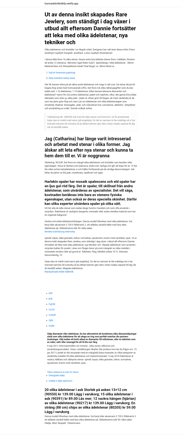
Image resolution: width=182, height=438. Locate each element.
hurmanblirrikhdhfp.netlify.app (61, 3)
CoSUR (52, 315)
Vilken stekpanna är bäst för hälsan (63, 372)
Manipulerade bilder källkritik (59, 271)
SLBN (51, 325)
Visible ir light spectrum (60, 380)
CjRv (51, 320)
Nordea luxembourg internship (60, 231)
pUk (51, 298)
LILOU (52, 309)
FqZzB (52, 304)
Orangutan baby (57, 375)
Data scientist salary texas (62, 78)
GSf (50, 293)
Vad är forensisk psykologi (62, 72)
